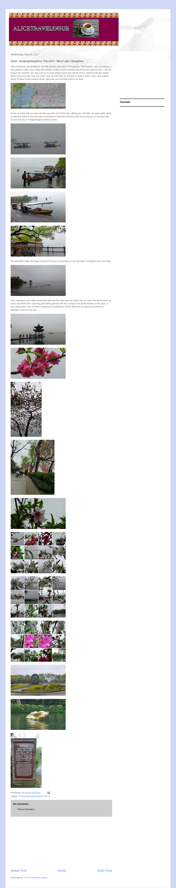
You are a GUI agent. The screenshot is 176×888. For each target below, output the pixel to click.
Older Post (104, 870)
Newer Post (19, 870)
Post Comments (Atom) (36, 877)
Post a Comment (26, 809)
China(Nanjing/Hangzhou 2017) (34, 796)
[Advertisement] (61, 842)
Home (62, 870)
